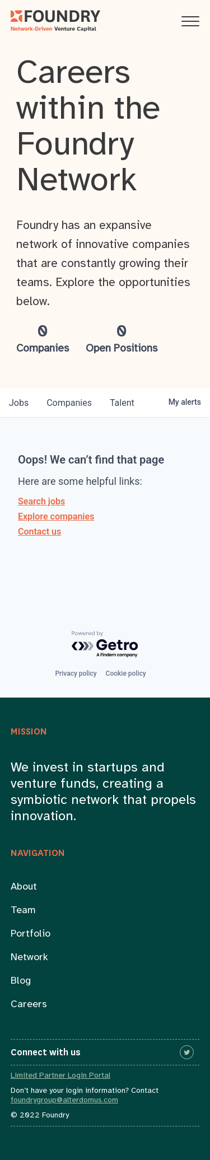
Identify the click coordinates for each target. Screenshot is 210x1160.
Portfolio (30, 934)
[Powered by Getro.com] (105, 644)
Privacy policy (75, 673)
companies (69, 402)
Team (23, 910)
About (24, 887)
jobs (19, 402)
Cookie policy (126, 673)
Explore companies (56, 516)
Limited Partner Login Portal (60, 1076)
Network (29, 957)
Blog (21, 981)
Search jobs (41, 501)
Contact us (39, 531)
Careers (29, 1004)
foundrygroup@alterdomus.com (64, 1100)
